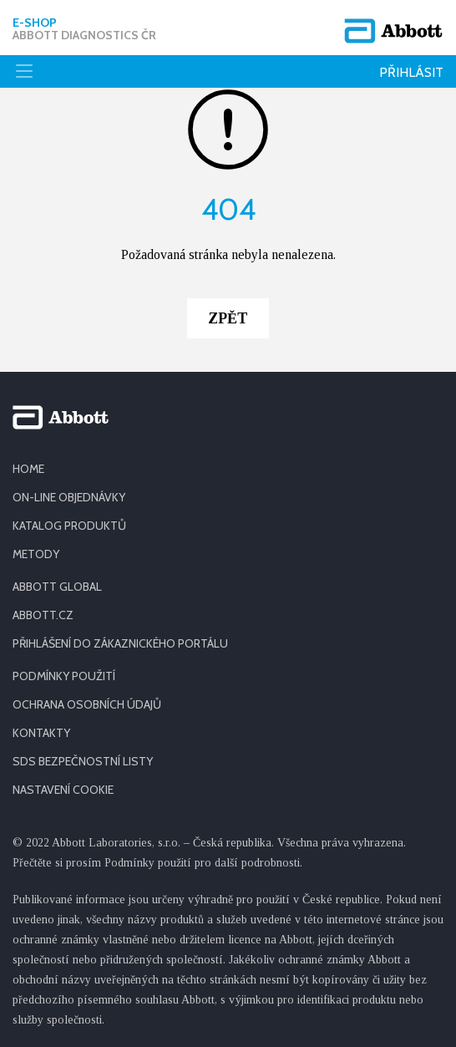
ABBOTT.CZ (43, 615)
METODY (36, 554)
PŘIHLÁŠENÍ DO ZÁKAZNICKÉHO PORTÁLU (120, 643)
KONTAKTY (41, 732)
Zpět (228, 318)
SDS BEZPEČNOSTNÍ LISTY (83, 761)
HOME (28, 468)
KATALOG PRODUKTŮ (69, 525)
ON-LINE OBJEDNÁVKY (69, 497)
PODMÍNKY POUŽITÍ (64, 676)
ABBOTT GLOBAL (57, 586)
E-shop (84, 29)
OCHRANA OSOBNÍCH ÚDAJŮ (87, 704)
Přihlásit (411, 72)
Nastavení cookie (63, 789)
